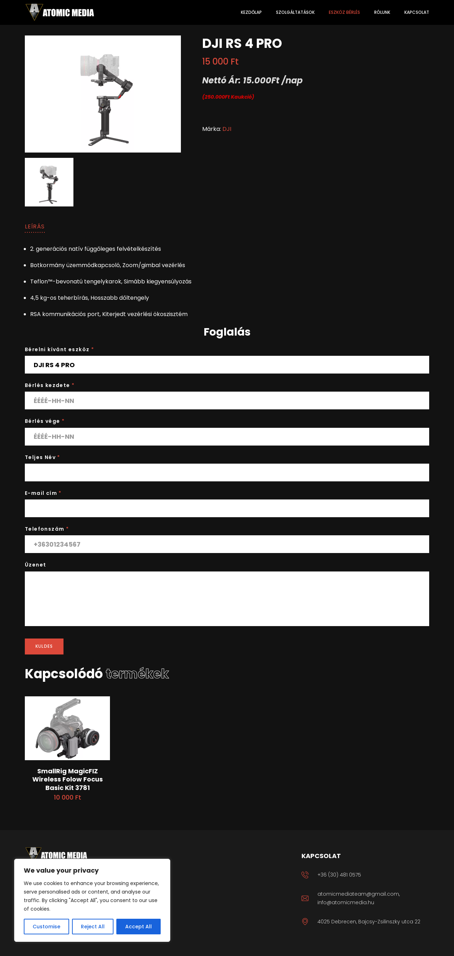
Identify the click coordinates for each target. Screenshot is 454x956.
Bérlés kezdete (49, 385)
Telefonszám (47, 528)
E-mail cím (43, 493)
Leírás (35, 226)
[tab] (35, 227)
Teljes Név (42, 457)
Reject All (93, 926)
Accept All (138, 926)
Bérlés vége (45, 421)
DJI (226, 129)
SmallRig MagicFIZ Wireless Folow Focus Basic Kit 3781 (67, 779)
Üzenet (35, 564)
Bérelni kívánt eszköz (59, 349)
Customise (46, 926)
